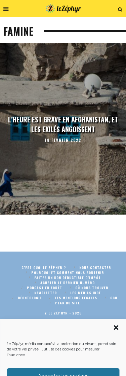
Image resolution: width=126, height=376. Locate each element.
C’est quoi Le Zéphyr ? (44, 267)
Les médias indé (85, 292)
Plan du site (67, 302)
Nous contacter (95, 267)
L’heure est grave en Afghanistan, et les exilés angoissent (63, 125)
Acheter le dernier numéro (67, 282)
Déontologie (30, 297)
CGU (113, 297)
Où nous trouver (92, 287)
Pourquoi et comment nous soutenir (67, 272)
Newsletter (45, 292)
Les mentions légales (76, 297)
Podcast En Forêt (44, 287)
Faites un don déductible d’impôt (67, 277)
